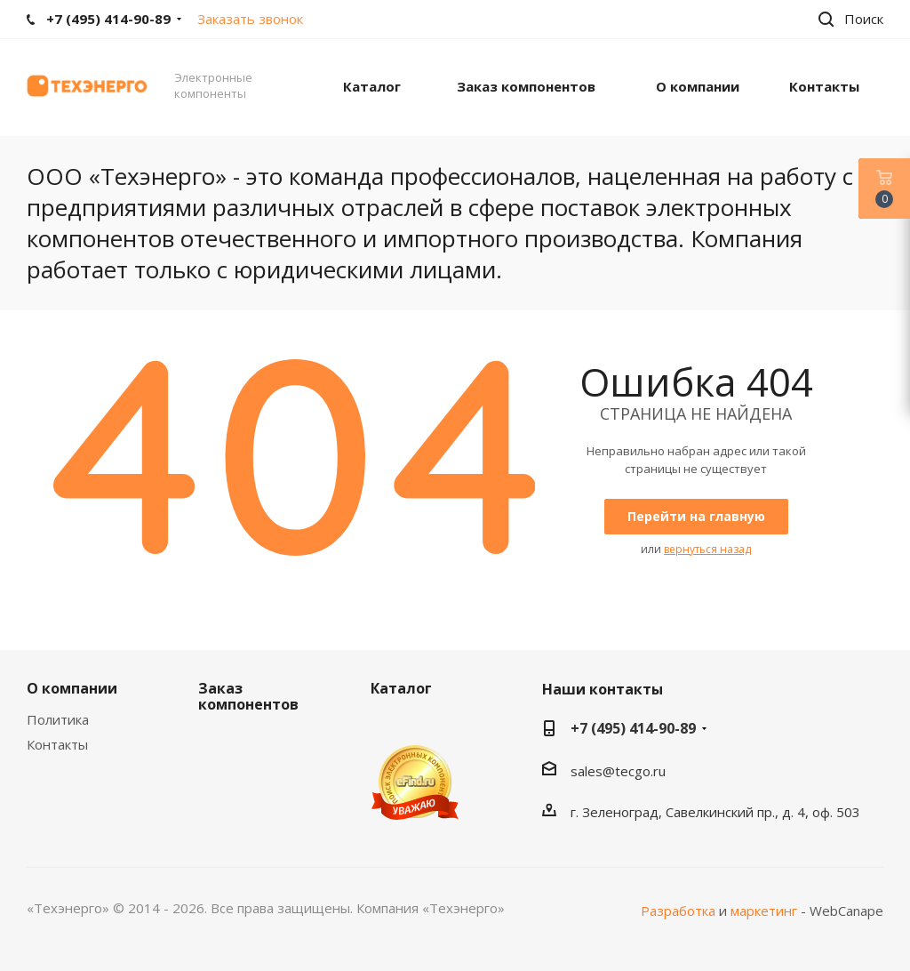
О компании (72, 688)
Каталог (401, 688)
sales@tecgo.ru (618, 771)
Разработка (678, 910)
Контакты (57, 744)
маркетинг (763, 910)
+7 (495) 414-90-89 (633, 728)
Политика (58, 719)
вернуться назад (707, 549)
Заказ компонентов (248, 696)
